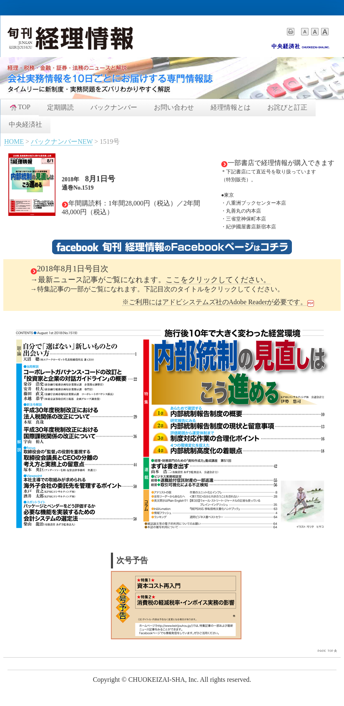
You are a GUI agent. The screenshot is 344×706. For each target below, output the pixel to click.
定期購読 (60, 107)
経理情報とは (231, 107)
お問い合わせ (174, 107)
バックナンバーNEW (62, 141)
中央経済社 (25, 124)
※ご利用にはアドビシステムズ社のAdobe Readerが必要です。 (214, 301)
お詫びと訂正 (287, 107)
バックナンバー (113, 107)
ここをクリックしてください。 (218, 279)
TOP (19, 107)
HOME (14, 141)
